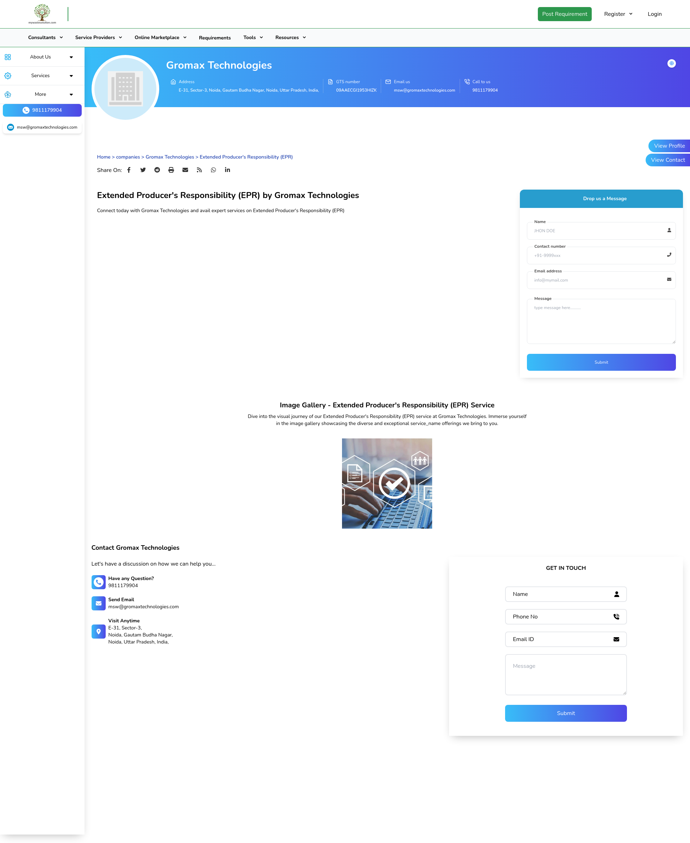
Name (540, 221)
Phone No (525, 617)
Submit (601, 362)
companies (128, 157)
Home (104, 157)
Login (655, 14)
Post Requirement (564, 14)
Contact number (550, 246)
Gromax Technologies (169, 157)
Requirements (215, 38)
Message (543, 298)
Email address (548, 271)
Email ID (523, 639)
